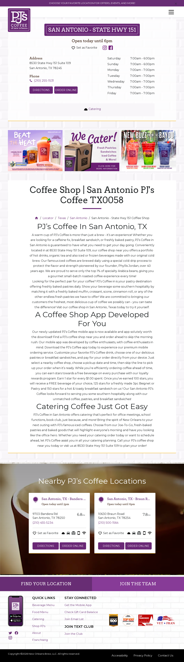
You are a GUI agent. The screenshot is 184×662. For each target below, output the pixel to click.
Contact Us (165, 655)
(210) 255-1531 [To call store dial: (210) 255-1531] (44, 80)
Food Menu (40, 612)
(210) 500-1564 (108, 522)
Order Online (66, 90)
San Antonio (78, 218)
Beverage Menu (43, 605)
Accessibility (120, 655)
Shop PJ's (38, 626)
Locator (48, 218)
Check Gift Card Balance (81, 612)
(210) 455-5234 (43, 522)
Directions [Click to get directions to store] (41, 90)
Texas (62, 218)
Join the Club (74, 633)
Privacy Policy (143, 655)
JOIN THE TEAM (138, 583)
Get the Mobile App (78, 605)
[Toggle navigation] (171, 11)
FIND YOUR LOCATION (46, 583)
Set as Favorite (86, 47)
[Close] (175, 4)
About (36, 633)
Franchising (40, 640)
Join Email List (74, 619)
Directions (45, 546)
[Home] (37, 218)
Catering (38, 619)
